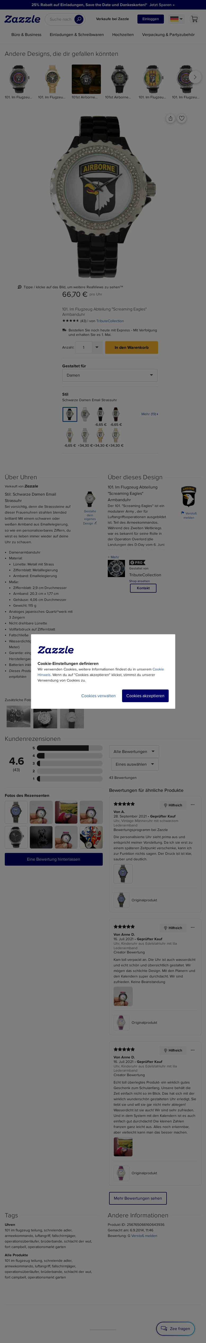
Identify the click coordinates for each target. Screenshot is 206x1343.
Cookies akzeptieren (145, 695)
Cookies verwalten (98, 695)
